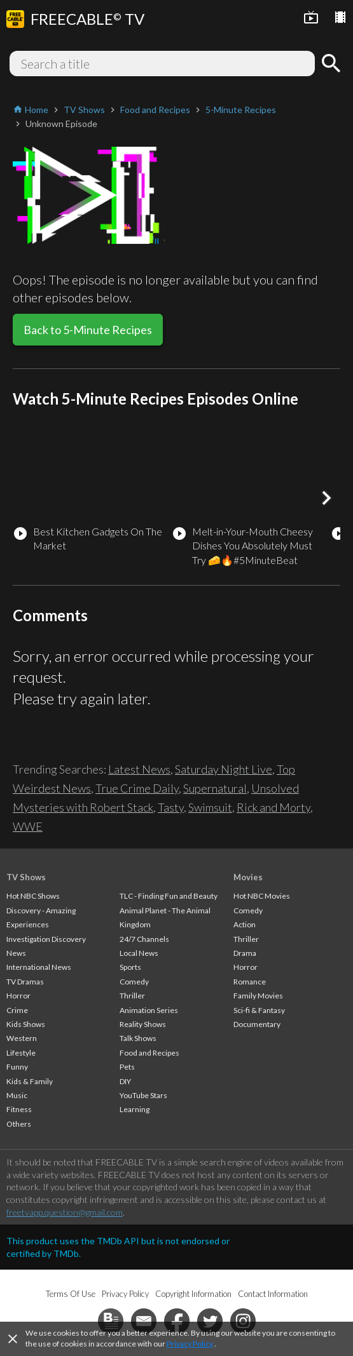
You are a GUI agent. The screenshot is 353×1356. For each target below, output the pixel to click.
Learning (134, 1109)
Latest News (139, 769)
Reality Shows (143, 1024)
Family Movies (258, 995)
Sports (130, 967)
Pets (127, 1066)
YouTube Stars (143, 1095)
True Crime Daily (137, 788)
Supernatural (215, 788)
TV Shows (26, 877)
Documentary (256, 1024)
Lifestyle (21, 1052)
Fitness (19, 1109)
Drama (244, 953)
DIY (125, 1081)
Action (244, 924)
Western (21, 1038)
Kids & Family (29, 1081)
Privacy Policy (190, 1343)
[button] (326, 498)
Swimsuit (210, 807)
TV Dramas (25, 981)
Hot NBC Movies (261, 896)
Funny (17, 1066)
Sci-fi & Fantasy (259, 1010)
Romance (249, 981)
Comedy (134, 981)
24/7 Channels (144, 939)
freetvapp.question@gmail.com (64, 1212)
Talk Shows (138, 1038)
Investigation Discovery (46, 939)
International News (38, 967)
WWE (28, 826)
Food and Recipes (149, 1052)
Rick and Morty (273, 807)
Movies (248, 877)
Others (18, 1124)
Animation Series (149, 1010)
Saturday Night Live (223, 769)
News (16, 953)
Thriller (132, 995)
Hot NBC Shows (33, 896)
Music (16, 1095)
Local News (139, 953)
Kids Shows (25, 1024)
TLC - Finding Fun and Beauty (169, 896)
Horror (18, 995)
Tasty (171, 807)
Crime (17, 1010)
